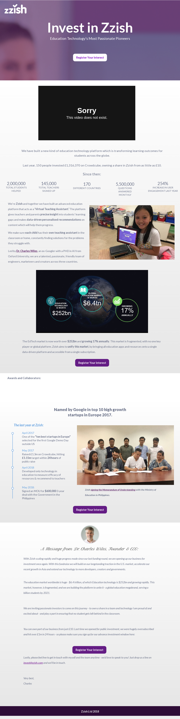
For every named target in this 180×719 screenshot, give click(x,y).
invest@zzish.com (33, 662)
